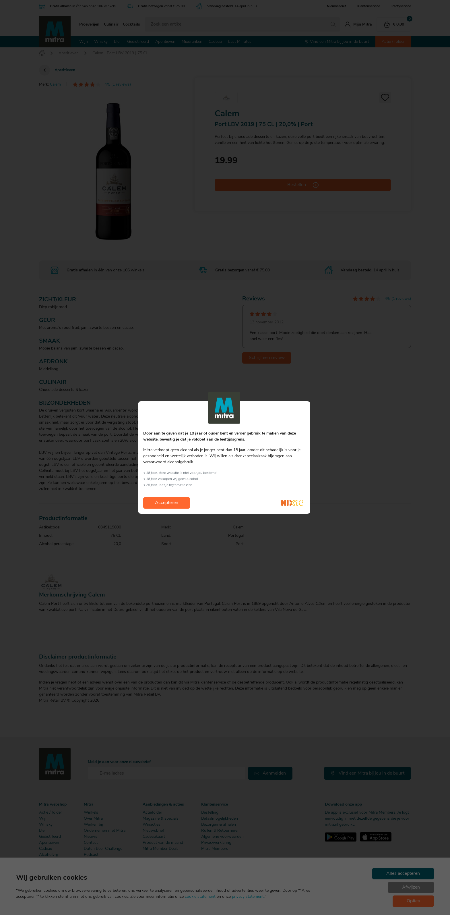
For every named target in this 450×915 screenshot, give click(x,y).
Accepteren (166, 503)
